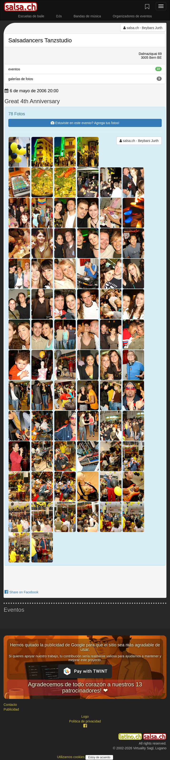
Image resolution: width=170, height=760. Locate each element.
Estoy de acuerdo (99, 757)
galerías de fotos (85, 79)
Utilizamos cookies (71, 757)
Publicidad (11, 709)
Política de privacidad (85, 721)
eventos (85, 69)
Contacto (10, 705)
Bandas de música (87, 16)
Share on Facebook (21, 592)
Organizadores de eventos (132, 16)
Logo (85, 716)
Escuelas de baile (31, 16)
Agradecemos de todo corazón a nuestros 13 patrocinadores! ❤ (85, 687)
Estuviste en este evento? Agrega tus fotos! (85, 123)
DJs (59, 16)
